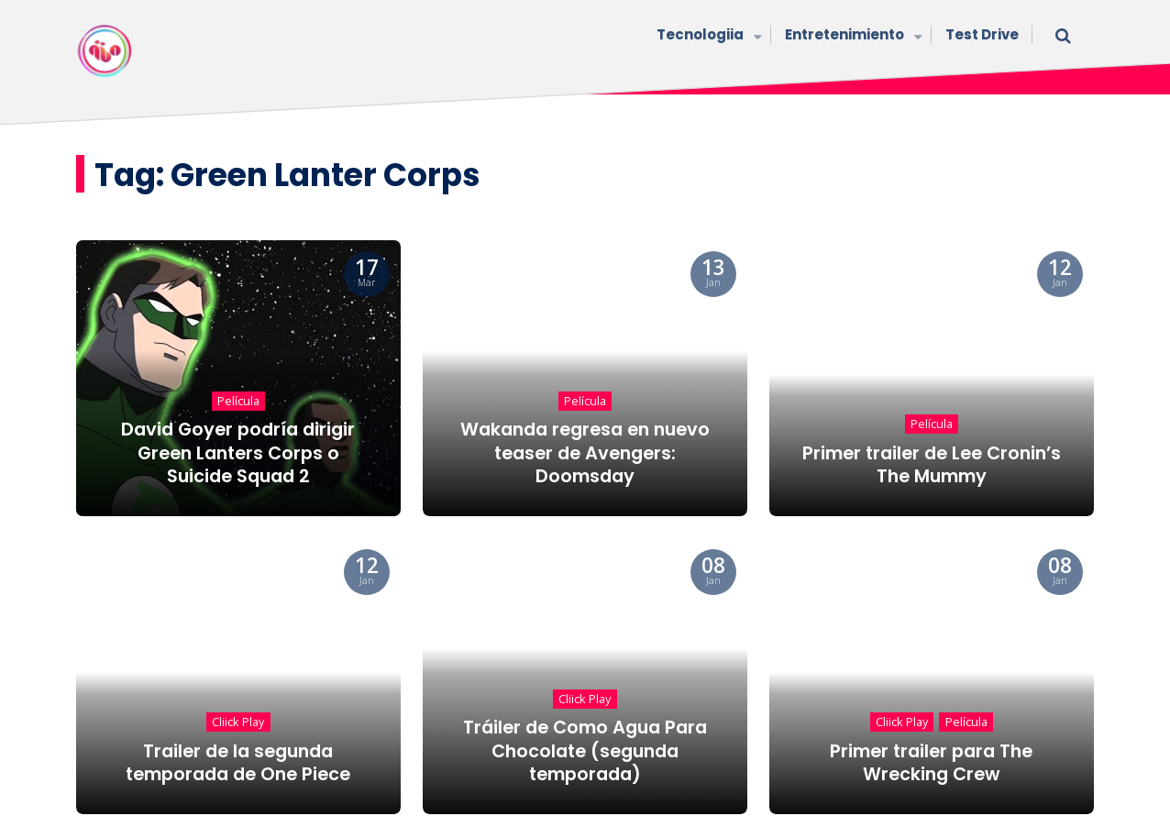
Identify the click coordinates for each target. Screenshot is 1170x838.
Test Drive (982, 34)
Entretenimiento (851, 36)
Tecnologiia (707, 36)
